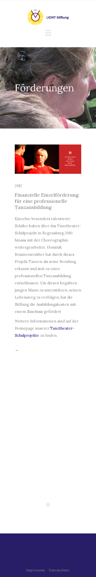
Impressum (35, 570)
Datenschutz (59, 570)
